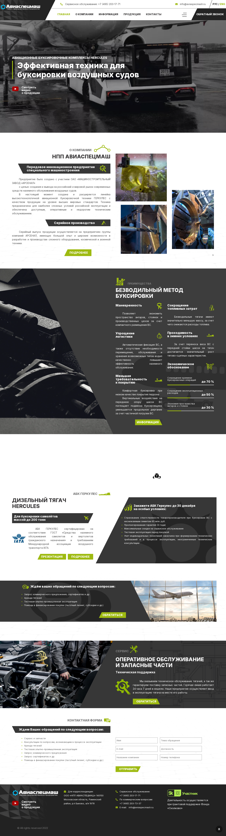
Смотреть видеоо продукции (31, 90)
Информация (108, 14)
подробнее (79, 252)
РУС (215, 4)
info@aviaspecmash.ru (192, 4)
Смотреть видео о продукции (31, 804)
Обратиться (146, 701)
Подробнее (80, 556)
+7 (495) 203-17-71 (109, 4)
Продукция (132, 14)
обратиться (112, 615)
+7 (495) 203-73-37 (130, 803)
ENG (222, 4)
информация (148, 422)
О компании (84, 14)
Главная (63, 14)
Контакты (153, 14)
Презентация (52, 556)
